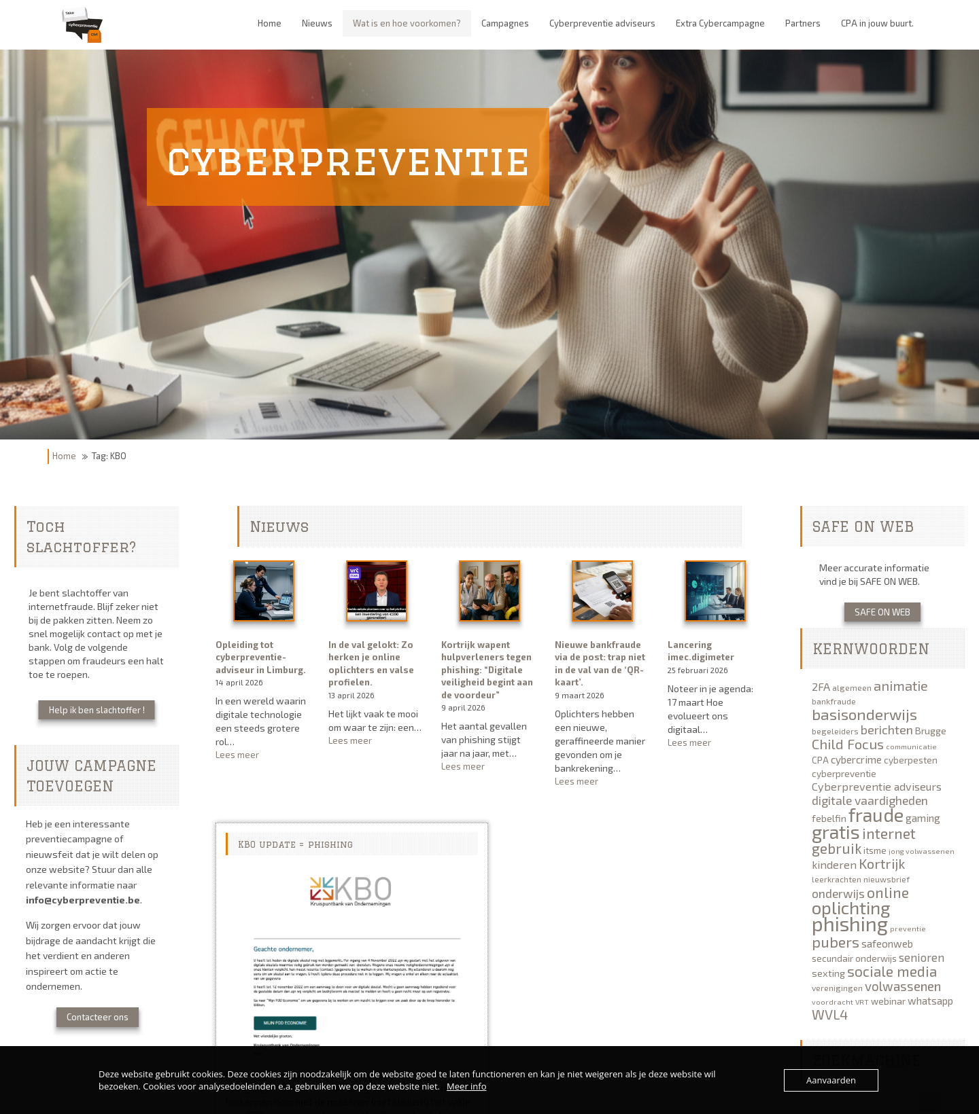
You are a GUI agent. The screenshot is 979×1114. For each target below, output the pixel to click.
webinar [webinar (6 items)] (888, 1001)
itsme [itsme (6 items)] (875, 850)
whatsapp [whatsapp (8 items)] (930, 1000)
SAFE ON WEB (882, 612)
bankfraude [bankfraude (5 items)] (834, 701)
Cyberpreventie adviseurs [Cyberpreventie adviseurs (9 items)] (877, 786)
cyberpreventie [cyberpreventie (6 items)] (844, 773)
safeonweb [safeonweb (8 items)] (887, 943)
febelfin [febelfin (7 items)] (829, 818)
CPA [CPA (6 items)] (820, 760)
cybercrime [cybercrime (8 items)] (856, 759)
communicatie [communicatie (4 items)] (911, 746)
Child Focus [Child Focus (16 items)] (848, 744)
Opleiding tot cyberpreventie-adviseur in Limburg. (261, 657)
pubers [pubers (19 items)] (835, 941)
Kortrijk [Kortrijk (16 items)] (882, 863)
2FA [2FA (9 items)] (821, 686)
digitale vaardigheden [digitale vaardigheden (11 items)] (870, 800)
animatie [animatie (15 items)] (901, 685)
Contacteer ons (97, 1016)
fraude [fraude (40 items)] (876, 814)
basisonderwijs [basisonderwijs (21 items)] (864, 714)
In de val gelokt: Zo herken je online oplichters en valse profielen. (371, 663)
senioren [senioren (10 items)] (921, 957)
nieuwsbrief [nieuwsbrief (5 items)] (886, 879)
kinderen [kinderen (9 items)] (834, 864)
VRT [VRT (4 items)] (862, 1001)
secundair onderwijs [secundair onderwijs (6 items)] (854, 958)
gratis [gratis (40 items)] (836, 831)
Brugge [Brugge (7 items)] (930, 730)
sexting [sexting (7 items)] (828, 973)
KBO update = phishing (295, 844)
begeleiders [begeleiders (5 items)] (835, 731)
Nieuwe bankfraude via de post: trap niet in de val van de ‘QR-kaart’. (600, 663)
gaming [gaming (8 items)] (923, 818)
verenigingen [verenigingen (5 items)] (837, 987)
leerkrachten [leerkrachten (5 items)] (836, 879)
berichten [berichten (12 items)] (887, 729)
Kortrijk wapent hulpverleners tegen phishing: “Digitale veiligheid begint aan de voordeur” (487, 669)
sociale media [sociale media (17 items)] (892, 971)
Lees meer (263, 755)
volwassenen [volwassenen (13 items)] (903, 986)
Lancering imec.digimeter (701, 651)
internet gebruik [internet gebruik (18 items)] (864, 841)
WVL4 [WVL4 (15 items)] (830, 1014)
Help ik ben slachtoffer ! (97, 709)
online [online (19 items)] (888, 892)
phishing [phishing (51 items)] (850, 923)
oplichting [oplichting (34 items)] (851, 907)
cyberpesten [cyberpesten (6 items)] (911, 760)
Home (64, 455)
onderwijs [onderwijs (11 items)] (838, 893)
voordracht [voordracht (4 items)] (832, 1001)
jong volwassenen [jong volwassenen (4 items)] (922, 850)
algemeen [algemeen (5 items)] (852, 687)
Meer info (466, 1086)
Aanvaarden (831, 1080)
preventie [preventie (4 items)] (908, 928)
